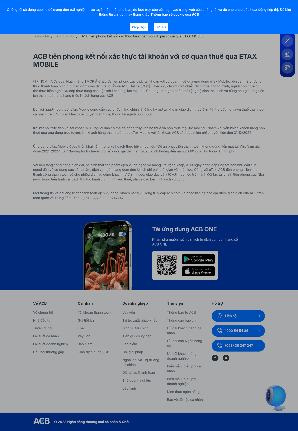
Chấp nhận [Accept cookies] (139, 27)
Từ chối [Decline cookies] (161, 27)
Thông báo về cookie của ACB (174, 14)
